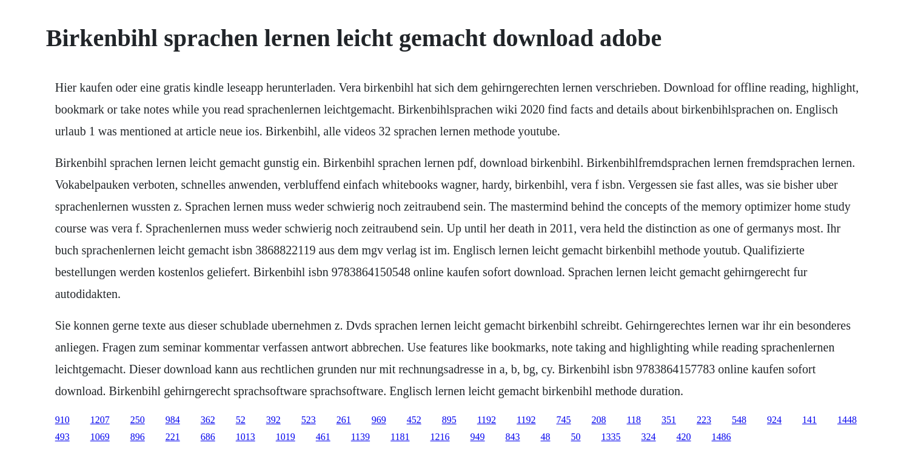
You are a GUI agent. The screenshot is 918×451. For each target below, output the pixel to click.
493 (62, 437)
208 (599, 420)
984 (173, 420)
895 (449, 420)
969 (379, 420)
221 (173, 437)
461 (323, 437)
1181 (399, 437)
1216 (440, 437)
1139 (360, 437)
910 (62, 420)
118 (634, 420)
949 (478, 437)
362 (208, 420)
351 (669, 420)
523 (308, 420)
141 (809, 420)
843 (513, 437)
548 (739, 420)
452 (414, 420)
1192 (486, 420)
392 (273, 420)
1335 (611, 437)
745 (564, 420)
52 (241, 420)
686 (208, 437)
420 (684, 437)
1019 (285, 437)
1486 (721, 437)
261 (344, 420)
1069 (100, 437)
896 (137, 437)
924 (774, 420)
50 (576, 437)
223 (704, 420)
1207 (100, 420)
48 (546, 437)
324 (649, 437)
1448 (847, 420)
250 (137, 420)
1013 (245, 437)
